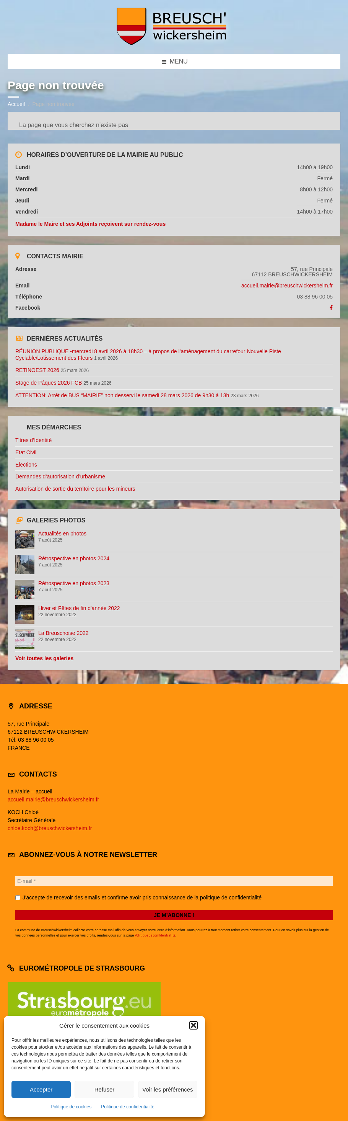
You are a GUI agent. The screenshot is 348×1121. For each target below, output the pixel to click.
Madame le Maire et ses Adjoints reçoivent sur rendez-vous (90, 224)
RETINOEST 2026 (37, 370)
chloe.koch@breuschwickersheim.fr (50, 828)
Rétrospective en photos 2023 (73, 583)
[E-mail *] (174, 881)
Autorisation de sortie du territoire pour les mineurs (75, 489)
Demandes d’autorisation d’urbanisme (60, 476)
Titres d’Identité (33, 440)
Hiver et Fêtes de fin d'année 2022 (79, 608)
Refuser (104, 1089)
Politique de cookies (70, 1107)
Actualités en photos (62, 533)
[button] (193, 1025)
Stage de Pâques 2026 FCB (48, 383)
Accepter (41, 1089)
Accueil (16, 104)
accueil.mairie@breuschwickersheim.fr (287, 285)
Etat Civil (25, 452)
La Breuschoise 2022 (63, 633)
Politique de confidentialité (127, 1107)
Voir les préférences (167, 1089)
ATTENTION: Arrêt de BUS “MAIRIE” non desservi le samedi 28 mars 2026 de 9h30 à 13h (122, 395)
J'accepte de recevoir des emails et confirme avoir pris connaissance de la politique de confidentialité (138, 897)
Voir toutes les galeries (44, 658)
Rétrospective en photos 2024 (73, 558)
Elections (26, 465)
